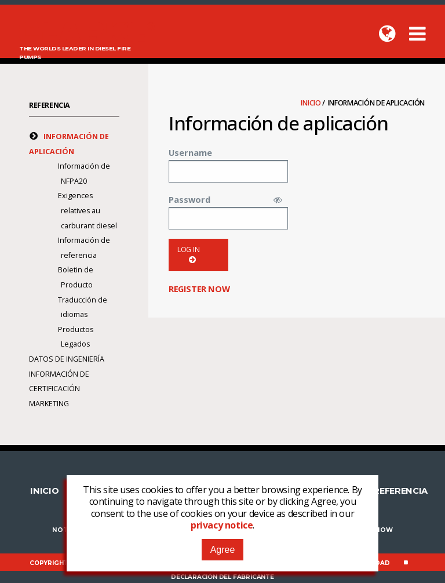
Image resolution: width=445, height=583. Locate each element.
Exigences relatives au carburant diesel (87, 210)
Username (190, 152)
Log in (188, 255)
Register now (199, 288)
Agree (222, 550)
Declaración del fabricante (222, 577)
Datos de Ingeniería (66, 359)
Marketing (49, 404)
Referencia (49, 105)
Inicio (311, 103)
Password (189, 199)
